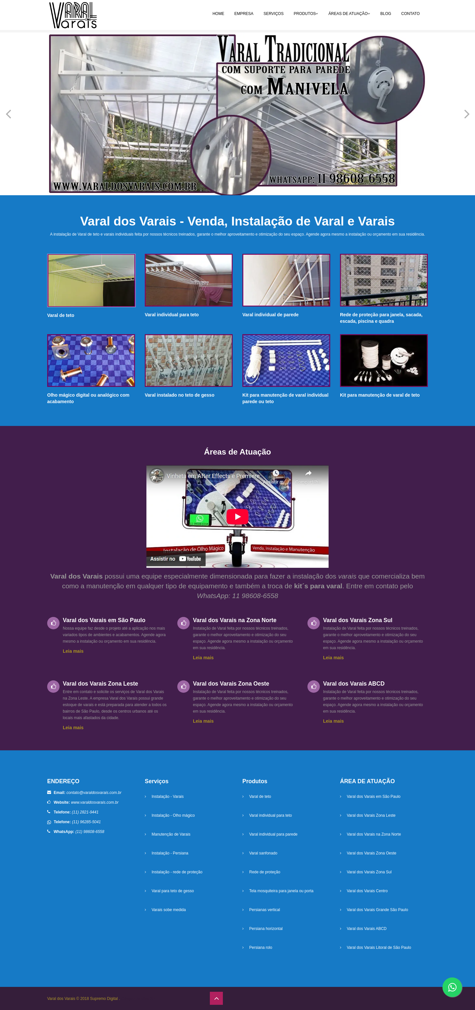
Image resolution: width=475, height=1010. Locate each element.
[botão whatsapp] (452, 987)
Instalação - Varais (168, 796)
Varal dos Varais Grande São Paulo (377, 910)
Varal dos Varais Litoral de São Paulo (379, 947)
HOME (218, 13)
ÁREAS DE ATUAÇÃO (349, 13)
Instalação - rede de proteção (177, 872)
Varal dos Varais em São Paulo (373, 796)
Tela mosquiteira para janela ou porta (281, 891)
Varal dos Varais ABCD (367, 928)
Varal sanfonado (263, 853)
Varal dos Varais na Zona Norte (374, 834)
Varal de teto (260, 796)
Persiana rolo (260, 947)
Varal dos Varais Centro (367, 891)
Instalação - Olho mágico (173, 815)
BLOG (385, 13)
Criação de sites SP (138, 998)
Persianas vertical (264, 910)
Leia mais (73, 651)
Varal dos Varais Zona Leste (371, 815)
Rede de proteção (264, 872)
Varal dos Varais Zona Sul (369, 872)
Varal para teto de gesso (173, 891)
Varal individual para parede (273, 834)
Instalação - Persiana (170, 853)
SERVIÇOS (274, 13)
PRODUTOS (306, 13)
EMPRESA (243, 13)
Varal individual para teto (270, 815)
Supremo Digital (104, 998)
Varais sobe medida (169, 910)
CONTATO (410, 13)
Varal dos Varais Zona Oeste (371, 853)
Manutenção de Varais (171, 834)
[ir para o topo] (216, 998)
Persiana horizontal (266, 928)
